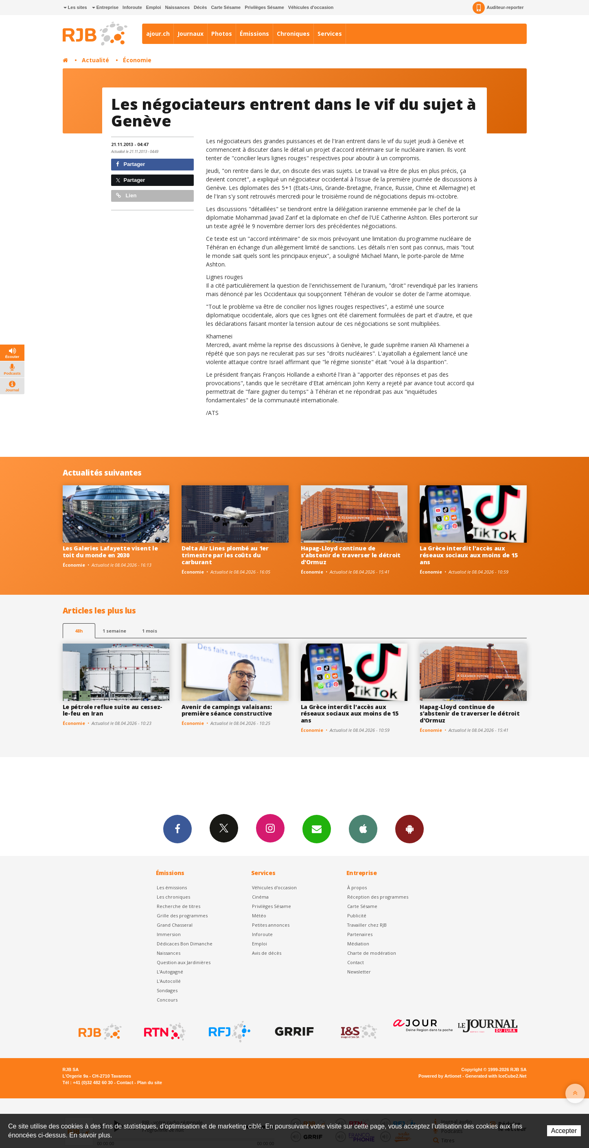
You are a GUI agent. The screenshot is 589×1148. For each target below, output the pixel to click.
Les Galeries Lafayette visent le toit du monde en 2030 (110, 551)
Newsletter (359, 971)
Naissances (177, 7)
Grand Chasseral (175, 925)
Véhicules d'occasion (310, 7)
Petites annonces (270, 925)
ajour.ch (158, 33)
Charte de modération (371, 953)
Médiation (358, 943)
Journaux (190, 33)
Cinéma (260, 896)
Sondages (167, 990)
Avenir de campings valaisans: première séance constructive (227, 710)
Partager (130, 164)
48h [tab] (79, 631)
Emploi (153, 7)
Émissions (254, 33)
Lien (126, 195)
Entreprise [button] (105, 7)
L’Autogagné (170, 971)
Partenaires (359, 934)
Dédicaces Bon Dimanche (184, 943)
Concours (167, 999)
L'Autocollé (169, 981)
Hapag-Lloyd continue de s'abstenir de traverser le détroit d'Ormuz (351, 555)
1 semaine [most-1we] (114, 631)
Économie (137, 60)
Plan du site (149, 1082)
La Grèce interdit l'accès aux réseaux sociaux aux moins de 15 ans (468, 555)
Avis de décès (266, 953)
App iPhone (363, 828)
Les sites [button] (75, 7)
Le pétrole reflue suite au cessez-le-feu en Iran (112, 710)
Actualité (95, 60)
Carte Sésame (226, 7)
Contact (355, 962)
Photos (221, 33)
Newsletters (316, 828)
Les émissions (172, 887)
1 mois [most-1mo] (149, 631)
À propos (357, 887)
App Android (409, 828)
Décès (200, 7)
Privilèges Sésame (264, 7)
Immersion (169, 934)
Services (329, 33)
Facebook (177, 828)
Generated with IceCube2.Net (495, 1076)
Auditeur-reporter (498, 8)
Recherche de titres (178, 906)
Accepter (564, 1130)
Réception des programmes (377, 896)
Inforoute (132, 7)
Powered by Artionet (439, 1076)
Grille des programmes (182, 915)
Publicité (356, 915)
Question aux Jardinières (183, 962)
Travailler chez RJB (367, 925)
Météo (259, 915)
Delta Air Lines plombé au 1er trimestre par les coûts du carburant (225, 555)
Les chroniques (173, 896)
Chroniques (293, 33)
